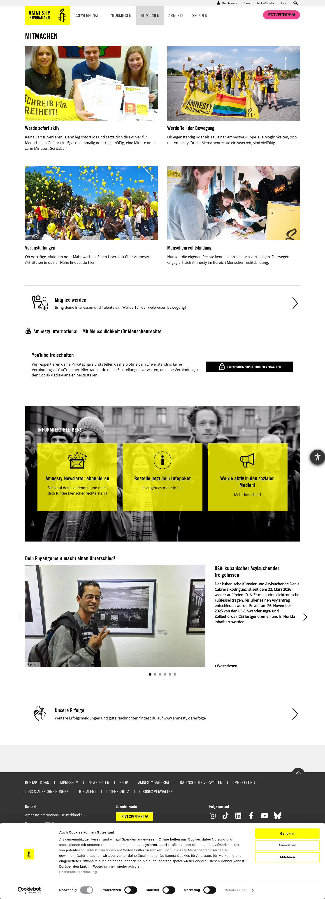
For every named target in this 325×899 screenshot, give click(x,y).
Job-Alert (87, 791)
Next (305, 617)
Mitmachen (149, 15)
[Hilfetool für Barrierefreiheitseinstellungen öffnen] (317, 457)
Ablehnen (287, 857)
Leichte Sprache (265, 3)
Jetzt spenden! (279, 14)
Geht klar (287, 833)
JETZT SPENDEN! (132, 816)
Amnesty (175, 15)
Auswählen (287, 845)
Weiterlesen (227, 665)
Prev (20, 617)
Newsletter (98, 782)
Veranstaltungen (40, 247)
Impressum (68, 782)
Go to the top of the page (298, 772)
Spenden (199, 15)
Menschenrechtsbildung (189, 247)
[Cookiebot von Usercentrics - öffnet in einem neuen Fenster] (29, 890)
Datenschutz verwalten (201, 782)
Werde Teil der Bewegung (190, 128)
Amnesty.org (243, 782)
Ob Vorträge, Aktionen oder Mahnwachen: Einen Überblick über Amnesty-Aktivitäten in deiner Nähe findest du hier (87, 259)
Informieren (120, 15)
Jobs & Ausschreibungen (47, 791)
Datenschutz (117, 791)
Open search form (295, 3)
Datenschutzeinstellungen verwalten (253, 366)
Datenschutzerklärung (78, 872)
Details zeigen (236, 890)
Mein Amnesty (229, 3)
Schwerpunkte (88, 15)
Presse (247, 3)
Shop (283, 3)
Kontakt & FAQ (37, 782)
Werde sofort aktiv (42, 128)
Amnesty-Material (154, 782)
